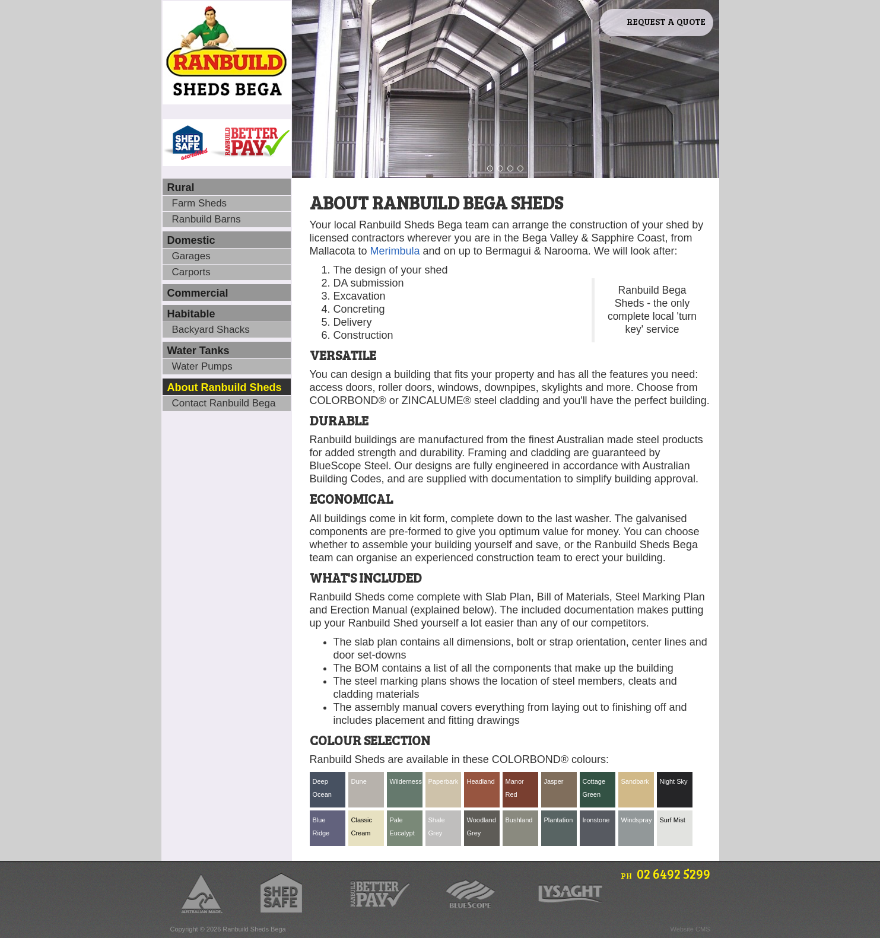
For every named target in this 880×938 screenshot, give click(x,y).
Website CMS (690, 929)
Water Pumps (202, 366)
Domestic (191, 240)
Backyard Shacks (211, 329)
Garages (191, 256)
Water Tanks (198, 351)
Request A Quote (666, 21)
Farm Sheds (199, 203)
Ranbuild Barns (206, 219)
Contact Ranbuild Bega (224, 403)
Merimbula (395, 251)
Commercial (197, 293)
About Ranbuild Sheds (224, 387)
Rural (181, 187)
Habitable (191, 314)
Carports (191, 272)
